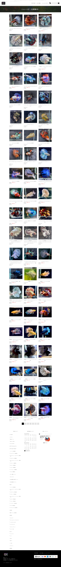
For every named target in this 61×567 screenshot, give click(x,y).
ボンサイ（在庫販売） (13, 465)
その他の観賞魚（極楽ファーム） (14, 479)
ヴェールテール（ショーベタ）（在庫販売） (15, 460)
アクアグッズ (11, 545)
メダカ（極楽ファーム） (13, 474)
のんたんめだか (12, 443)
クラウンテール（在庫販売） (14, 453)
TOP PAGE (33, 3)
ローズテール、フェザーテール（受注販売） (15, 489)
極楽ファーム (12, 439)
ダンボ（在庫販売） (13, 471)
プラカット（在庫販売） (13, 463)
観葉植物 (11, 548)
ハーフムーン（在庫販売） (13, 469)
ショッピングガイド (45, 3)
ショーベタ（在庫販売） (13, 451)
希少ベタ (11, 531)
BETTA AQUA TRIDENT (13, 448)
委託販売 (11, 515)
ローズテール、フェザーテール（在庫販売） (15, 455)
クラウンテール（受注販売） (14, 507)
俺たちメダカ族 (12, 441)
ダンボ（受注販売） (13, 505)
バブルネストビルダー (13, 522)
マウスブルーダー (12, 524)
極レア (11, 540)
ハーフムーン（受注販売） (13, 503)
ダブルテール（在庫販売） (13, 458)
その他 (10, 538)
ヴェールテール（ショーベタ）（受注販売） (15, 496)
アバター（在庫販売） (13, 467)
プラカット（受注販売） (13, 494)
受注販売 (11, 510)
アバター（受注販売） (13, 501)
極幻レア (11, 484)
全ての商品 (39, 3)
